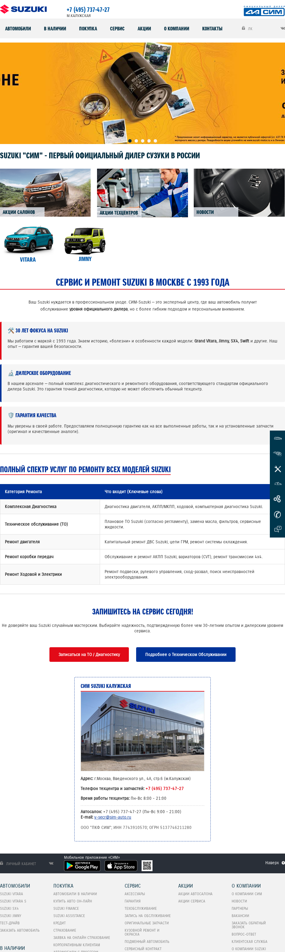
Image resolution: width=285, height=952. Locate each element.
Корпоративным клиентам (76, 945)
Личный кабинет (18, 863)
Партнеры (240, 908)
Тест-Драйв (10, 923)
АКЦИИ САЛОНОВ (19, 212)
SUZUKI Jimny (10, 915)
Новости (239, 901)
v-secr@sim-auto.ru (112, 817)
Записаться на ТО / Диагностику (89, 654)
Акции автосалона (195, 894)
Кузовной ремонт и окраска (142, 932)
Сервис (117, 28)
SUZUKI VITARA (11, 894)
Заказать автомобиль (20, 930)
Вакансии (240, 915)
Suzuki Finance (66, 908)
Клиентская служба (249, 941)
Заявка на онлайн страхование (81, 937)
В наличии (55, 28)
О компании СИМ (247, 894)
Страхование (64, 930)
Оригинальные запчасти (147, 923)
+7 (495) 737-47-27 (88, 9)
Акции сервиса (191, 901)
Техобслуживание (141, 908)
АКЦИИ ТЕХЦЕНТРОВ (119, 213)
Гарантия (133, 901)
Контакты (212, 28)
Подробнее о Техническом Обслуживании (185, 654)
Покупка (88, 28)
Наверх (272, 862)
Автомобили (18, 28)
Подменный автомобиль (147, 941)
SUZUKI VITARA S (13, 901)
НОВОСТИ (205, 212)
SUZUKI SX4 (9, 908)
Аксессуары (135, 894)
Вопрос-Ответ (244, 934)
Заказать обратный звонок (249, 925)
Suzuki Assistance (69, 915)
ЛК (247, 28)
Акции (144, 28)
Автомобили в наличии (75, 894)
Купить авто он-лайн (72, 901)
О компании (176, 28)
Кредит (59, 923)
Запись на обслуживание (148, 915)
